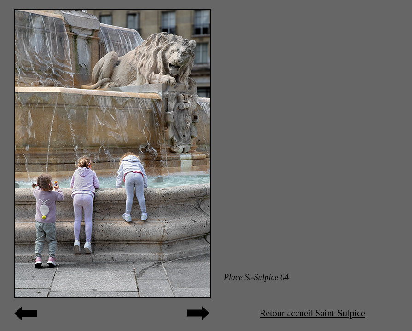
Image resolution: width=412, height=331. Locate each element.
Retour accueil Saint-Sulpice (312, 313)
